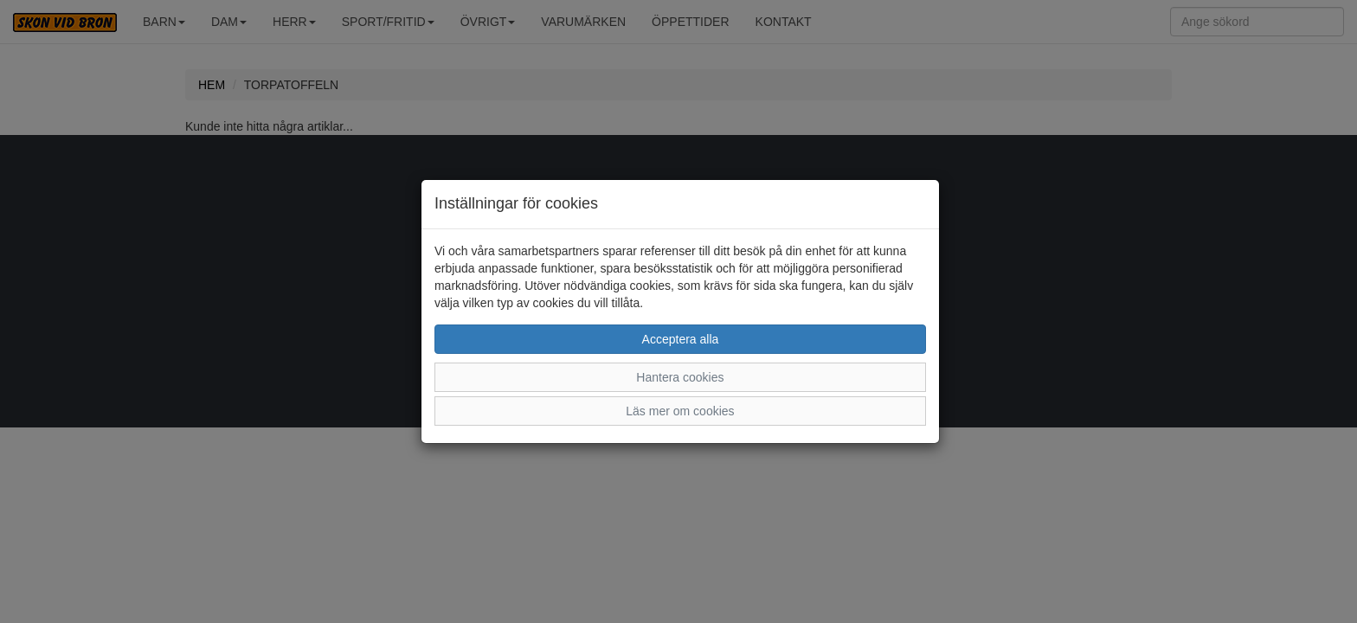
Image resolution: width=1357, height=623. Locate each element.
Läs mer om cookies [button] (680, 411)
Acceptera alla (680, 339)
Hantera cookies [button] (680, 377)
